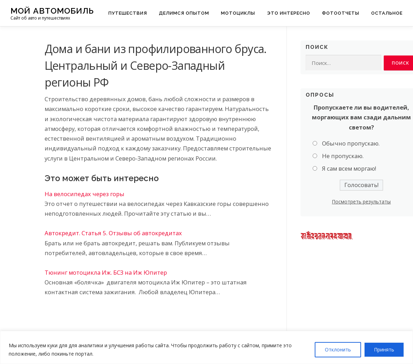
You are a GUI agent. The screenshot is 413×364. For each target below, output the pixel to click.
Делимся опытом (184, 13)
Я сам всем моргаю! (349, 169)
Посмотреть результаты (361, 202)
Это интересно (288, 13)
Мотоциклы (238, 13)
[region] (206, 347)
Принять (384, 349)
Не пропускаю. (343, 156)
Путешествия (127, 13)
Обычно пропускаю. (351, 143)
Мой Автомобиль (52, 10)
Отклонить (338, 349)
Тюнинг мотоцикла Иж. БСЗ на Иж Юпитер (106, 272)
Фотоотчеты (340, 13)
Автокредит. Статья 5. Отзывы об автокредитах (113, 233)
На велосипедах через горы (84, 194)
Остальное (387, 13)
